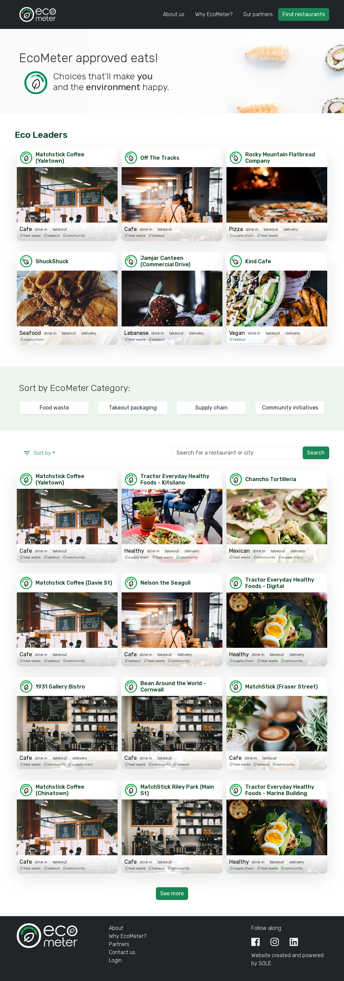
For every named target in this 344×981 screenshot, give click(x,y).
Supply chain (211, 407)
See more (172, 893)
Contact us (122, 952)
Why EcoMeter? (213, 14)
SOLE (265, 963)
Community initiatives (290, 407)
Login (115, 960)
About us (173, 14)
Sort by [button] (37, 453)
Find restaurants (304, 14)
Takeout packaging (133, 407)
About (116, 928)
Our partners (258, 14)
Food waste (54, 407)
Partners (119, 944)
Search (316, 452)
